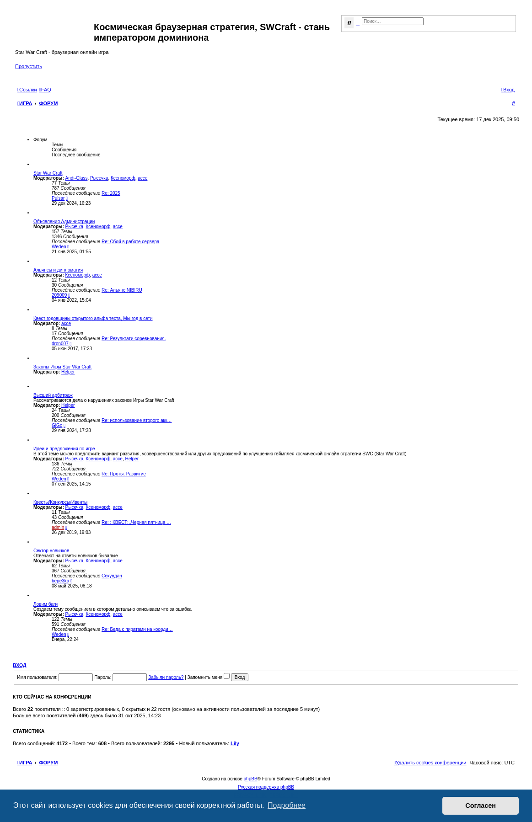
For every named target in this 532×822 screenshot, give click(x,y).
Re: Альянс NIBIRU (122, 290)
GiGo (57, 425)
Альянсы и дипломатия (58, 269)
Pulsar (58, 198)
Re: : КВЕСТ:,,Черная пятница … (136, 522)
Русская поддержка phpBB (266, 787)
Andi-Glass (76, 178)
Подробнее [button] (287, 805)
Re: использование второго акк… (137, 420)
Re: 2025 (111, 193)
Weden (59, 246)
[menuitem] (45, 89)
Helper (68, 371)
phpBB (251, 778)
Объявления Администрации (64, 221)
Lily (235, 743)
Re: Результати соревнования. (134, 338)
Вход (19, 665)
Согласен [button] (480, 805)
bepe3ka (60, 580)
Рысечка (99, 178)
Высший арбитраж (53, 395)
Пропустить (28, 66)
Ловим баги (45, 604)
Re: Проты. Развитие (124, 473)
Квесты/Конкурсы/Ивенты (60, 502)
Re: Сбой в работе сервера (130, 241)
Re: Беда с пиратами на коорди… (137, 629)
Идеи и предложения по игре (64, 448)
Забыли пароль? (165, 677)
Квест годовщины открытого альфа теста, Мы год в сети (93, 318)
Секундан (112, 575)
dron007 (60, 343)
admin (58, 527)
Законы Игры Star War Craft (62, 366)
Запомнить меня (209, 677)
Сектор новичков (51, 550)
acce (142, 178)
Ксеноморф (123, 178)
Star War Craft (48, 173)
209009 (59, 295)
